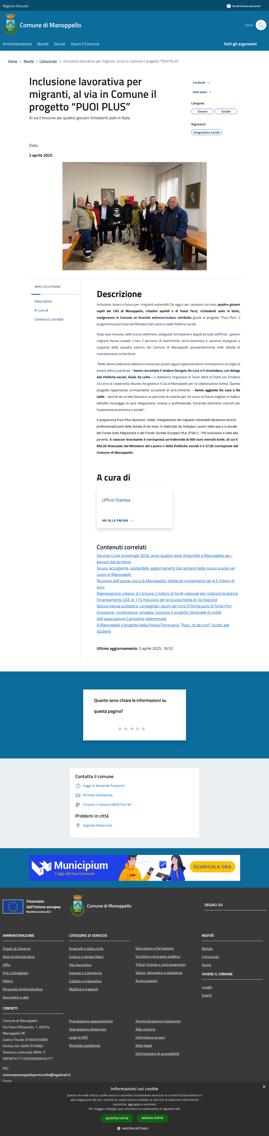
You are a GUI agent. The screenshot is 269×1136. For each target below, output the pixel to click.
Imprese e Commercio (85, 973)
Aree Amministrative (19, 956)
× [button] (264, 1087)
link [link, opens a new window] (177, 1109)
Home (12, 61)
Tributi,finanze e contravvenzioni (161, 964)
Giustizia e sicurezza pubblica (158, 956)
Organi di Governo (16, 948)
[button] (134, 1128)
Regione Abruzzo (15, 6)
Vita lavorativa (80, 964)
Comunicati (48, 61)
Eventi (207, 995)
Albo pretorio (145, 1029)
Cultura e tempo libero (86, 956)
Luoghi (207, 987)
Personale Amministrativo (23, 989)
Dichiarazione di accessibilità (157, 1053)
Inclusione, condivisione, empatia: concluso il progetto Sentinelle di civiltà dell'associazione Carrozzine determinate (159, 615)
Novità (29, 61)
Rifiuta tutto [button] (152, 1118)
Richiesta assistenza (84, 1045)
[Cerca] (260, 25)
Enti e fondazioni (15, 973)
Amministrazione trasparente (158, 1021)
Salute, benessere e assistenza (159, 972)
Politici (8, 981)
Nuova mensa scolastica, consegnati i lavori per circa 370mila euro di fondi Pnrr (164, 606)
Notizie (207, 948)
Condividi (202, 82)
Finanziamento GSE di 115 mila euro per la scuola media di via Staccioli (157, 600)
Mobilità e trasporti (83, 989)
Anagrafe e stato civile (86, 948)
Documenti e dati (16, 997)
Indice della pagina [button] (47, 286)
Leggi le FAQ (78, 1037)
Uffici (7, 964)
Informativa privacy (150, 1037)
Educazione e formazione (155, 948)
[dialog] (134, 1109)
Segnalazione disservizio (87, 1029)
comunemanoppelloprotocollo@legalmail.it (37, 1074)
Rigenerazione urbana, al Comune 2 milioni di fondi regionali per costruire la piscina (167, 593)
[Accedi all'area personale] (243, 6)
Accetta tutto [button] (117, 1118)
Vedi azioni (203, 92)
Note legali (144, 1045)
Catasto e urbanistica (85, 981)
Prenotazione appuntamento (91, 1021)
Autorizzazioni (146, 980)
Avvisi (206, 964)
